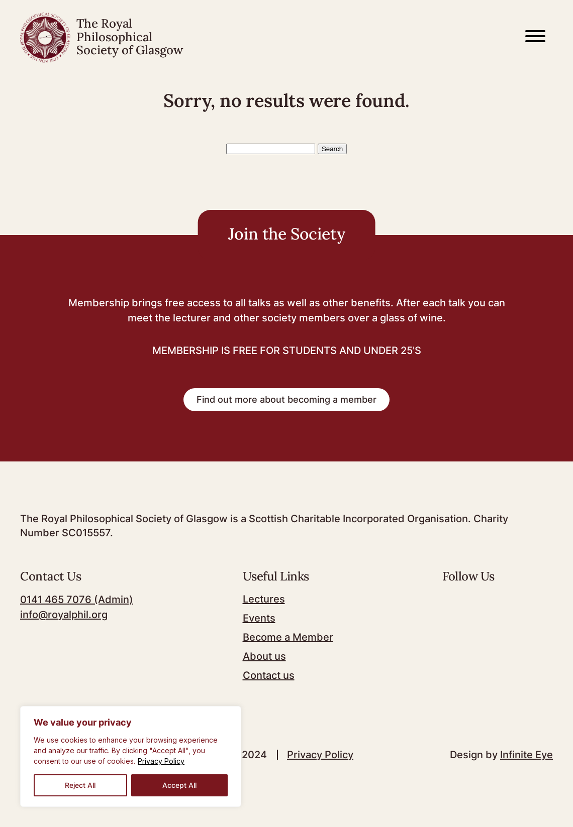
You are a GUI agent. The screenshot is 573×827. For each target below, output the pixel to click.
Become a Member (288, 637)
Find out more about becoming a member (286, 399)
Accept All (179, 785)
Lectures (264, 599)
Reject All (80, 785)
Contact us (269, 675)
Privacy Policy (161, 761)
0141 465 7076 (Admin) (76, 600)
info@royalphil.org (64, 615)
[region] (130, 756)
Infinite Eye (526, 755)
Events (259, 618)
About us (264, 656)
